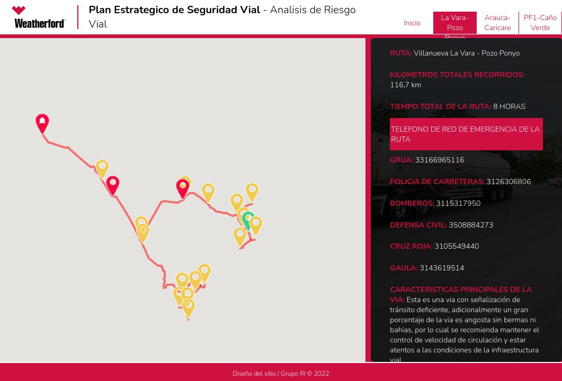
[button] (42, 124)
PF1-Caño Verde (540, 23)
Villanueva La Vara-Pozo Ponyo (455, 23)
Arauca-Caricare (497, 23)
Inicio (412, 23)
